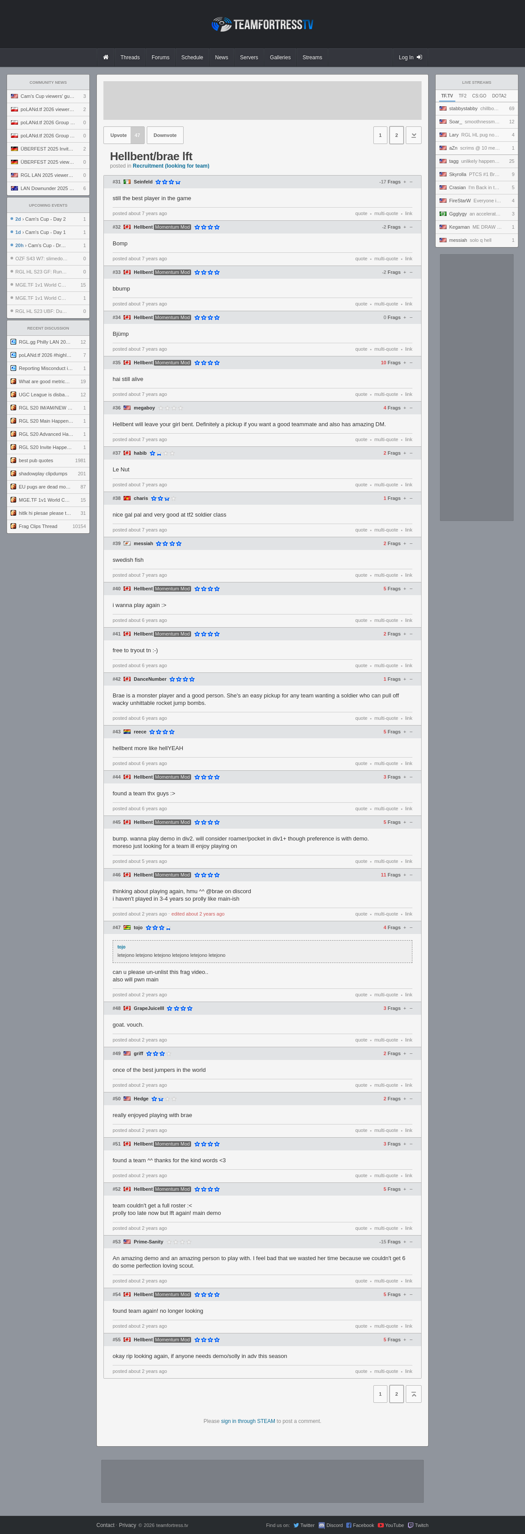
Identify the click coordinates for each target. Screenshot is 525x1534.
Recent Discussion (48, 328)
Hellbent (143, 227)
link (408, 213)
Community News (48, 82)
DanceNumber (150, 679)
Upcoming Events (48, 205)
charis (141, 498)
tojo (138, 927)
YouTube (394, 1525)
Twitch (422, 1525)
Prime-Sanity (148, 1241)
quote (361, 213)
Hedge (141, 1098)
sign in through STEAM (248, 1421)
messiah (143, 543)
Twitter (307, 1525)
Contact (105, 1525)
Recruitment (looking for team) (171, 166)
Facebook (363, 1525)
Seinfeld (143, 182)
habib (140, 453)
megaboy (144, 408)
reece (140, 731)
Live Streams (477, 82)
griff (138, 1053)
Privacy (127, 1525)
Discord (334, 1525)
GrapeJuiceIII (149, 1008)
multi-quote (386, 213)
